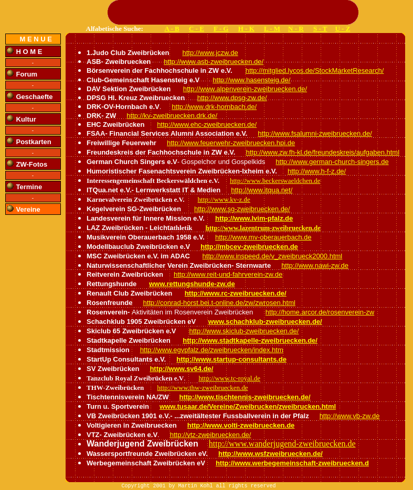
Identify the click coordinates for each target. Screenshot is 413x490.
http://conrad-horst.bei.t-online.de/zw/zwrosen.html (219, 303)
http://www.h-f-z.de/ (317, 171)
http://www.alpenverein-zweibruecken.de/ (245, 89)
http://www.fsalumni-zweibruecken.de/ (315, 133)
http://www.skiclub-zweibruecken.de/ (244, 331)
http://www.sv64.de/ (181, 369)
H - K (246, 28)
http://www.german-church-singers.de (332, 162)
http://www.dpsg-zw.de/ (232, 98)
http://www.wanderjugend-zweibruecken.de (282, 443)
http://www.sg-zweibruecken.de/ (242, 209)
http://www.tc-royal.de (229, 378)
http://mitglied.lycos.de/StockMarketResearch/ (315, 70)
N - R (296, 28)
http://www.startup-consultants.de (231, 359)
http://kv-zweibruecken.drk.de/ (171, 115)
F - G (221, 28)
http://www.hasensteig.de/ (251, 80)
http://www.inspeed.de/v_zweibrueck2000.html (273, 256)
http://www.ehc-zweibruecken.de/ (207, 124)
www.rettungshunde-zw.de (192, 284)
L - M (272, 28)
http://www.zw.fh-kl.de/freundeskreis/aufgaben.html (322, 152)
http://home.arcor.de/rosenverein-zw (320, 312)
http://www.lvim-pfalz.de (254, 218)
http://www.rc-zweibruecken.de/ (236, 293)
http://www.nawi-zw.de (314, 265)
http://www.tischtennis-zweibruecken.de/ (245, 397)
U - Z (342, 28)
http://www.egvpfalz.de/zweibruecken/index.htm (211, 350)
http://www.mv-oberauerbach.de (263, 237)
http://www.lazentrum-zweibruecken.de (263, 228)
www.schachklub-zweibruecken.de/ (265, 321)
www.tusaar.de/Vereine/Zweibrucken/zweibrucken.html (248, 406)
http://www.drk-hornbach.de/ (214, 107)
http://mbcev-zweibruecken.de (249, 247)
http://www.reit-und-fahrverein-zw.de (228, 274)
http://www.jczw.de (210, 53)
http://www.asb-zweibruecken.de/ (213, 62)
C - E (196, 28)
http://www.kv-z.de (224, 199)
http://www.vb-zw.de (350, 416)
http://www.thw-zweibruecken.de (202, 387)
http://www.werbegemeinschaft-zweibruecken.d (292, 463)
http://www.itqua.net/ (261, 190)
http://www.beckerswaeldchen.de (275, 180)
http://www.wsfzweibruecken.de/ (270, 454)
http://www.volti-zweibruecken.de (241, 425)
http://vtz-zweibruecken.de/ (210, 435)
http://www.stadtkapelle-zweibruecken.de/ (250, 340)
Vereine (28, 209)
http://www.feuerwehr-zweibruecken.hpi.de (231, 143)
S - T (320, 28)
